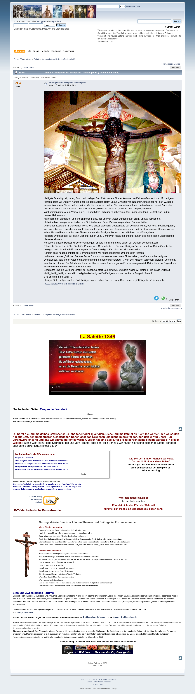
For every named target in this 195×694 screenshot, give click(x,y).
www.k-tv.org (36, 499)
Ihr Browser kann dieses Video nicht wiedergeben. (97, 367)
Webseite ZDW (133, 6)
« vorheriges (166, 64)
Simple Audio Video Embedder (98, 682)
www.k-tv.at (37, 502)
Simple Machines (109, 679)
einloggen (41, 21)
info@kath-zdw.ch (25, 612)
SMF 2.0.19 (86, 679)
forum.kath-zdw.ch (125, 617)
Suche (17, 409)
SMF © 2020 (97, 679)
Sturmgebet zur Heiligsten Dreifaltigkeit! (67, 82)
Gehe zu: (156, 321)
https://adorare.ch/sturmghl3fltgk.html (64, 283)
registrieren (56, 21)
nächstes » (177, 64)
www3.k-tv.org (36, 497)
